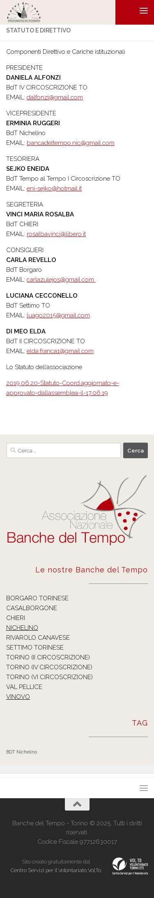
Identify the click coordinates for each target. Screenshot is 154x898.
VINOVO (18, 696)
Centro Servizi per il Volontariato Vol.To (56, 870)
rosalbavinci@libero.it (56, 234)
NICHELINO (22, 628)
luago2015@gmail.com (58, 315)
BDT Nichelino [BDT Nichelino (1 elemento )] (21, 751)
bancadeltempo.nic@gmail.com (71, 143)
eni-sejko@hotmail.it (54, 188)
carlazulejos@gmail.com (61, 279)
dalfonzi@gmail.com (55, 97)
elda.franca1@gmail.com (60, 351)
